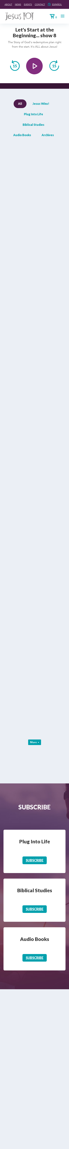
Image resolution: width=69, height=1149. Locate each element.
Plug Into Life (33, 114)
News (18, 4)
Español (57, 4)
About (8, 4)
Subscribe (34, 860)
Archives (48, 135)
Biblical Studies (33, 124)
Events (28, 4)
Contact (40, 4)
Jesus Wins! (41, 103)
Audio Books (22, 135)
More (34, 742)
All (20, 103)
